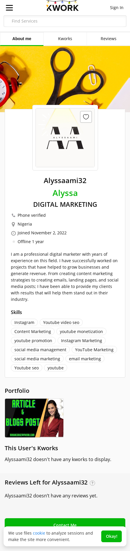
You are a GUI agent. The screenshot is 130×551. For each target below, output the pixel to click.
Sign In (117, 7)
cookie (39, 533)
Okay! (111, 536)
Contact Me (65, 525)
